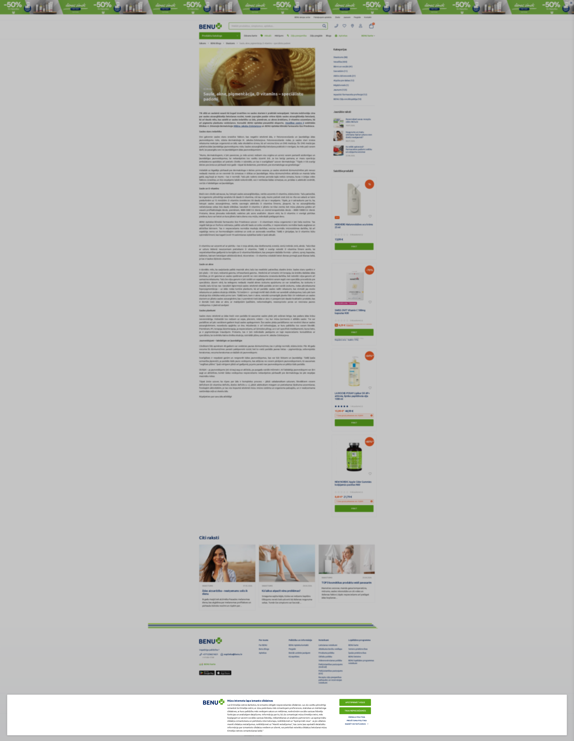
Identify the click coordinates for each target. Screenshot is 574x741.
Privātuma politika (357, 720)
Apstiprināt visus (355, 702)
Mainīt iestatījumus (355, 724)
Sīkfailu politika (356, 717)
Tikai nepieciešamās (355, 711)
